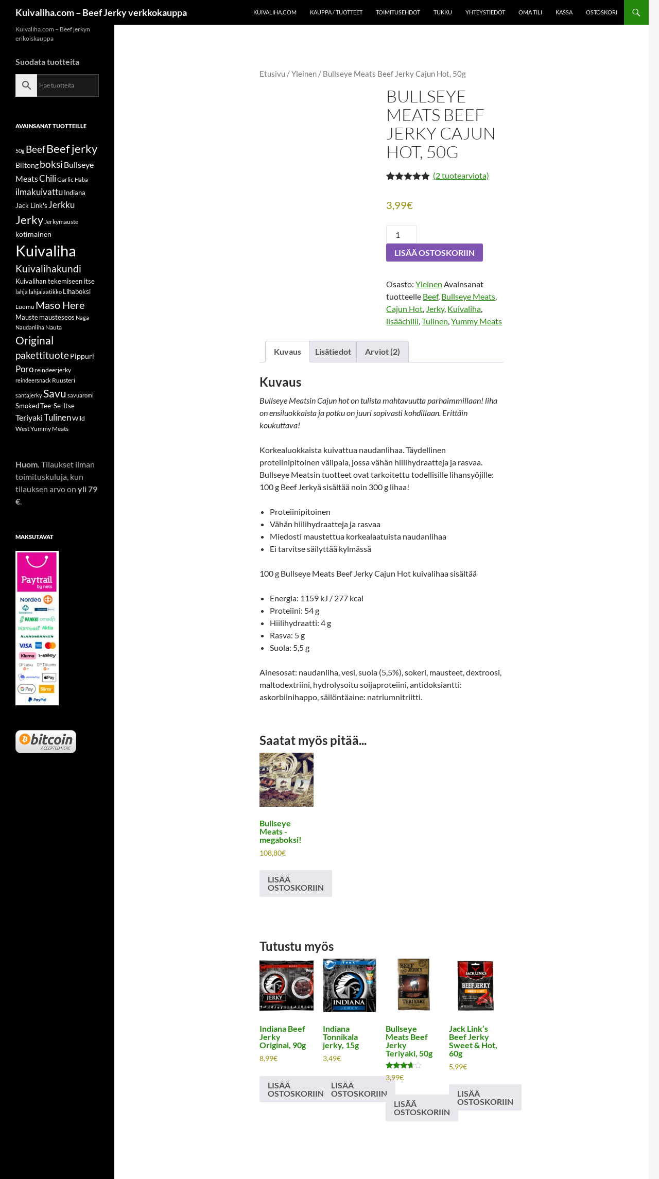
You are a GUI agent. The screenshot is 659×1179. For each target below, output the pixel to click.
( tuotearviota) (461, 175)
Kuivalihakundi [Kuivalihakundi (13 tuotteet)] (48, 268)
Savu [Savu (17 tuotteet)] (54, 393)
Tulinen (435, 321)
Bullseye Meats (468, 296)
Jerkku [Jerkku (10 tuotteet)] (61, 205)
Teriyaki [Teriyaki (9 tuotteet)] (29, 417)
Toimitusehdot (398, 12)
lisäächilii (402, 321)
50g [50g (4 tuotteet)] (20, 150)
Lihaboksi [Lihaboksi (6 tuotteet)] (77, 291)
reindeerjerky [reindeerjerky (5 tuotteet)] (52, 370)
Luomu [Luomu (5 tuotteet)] (24, 306)
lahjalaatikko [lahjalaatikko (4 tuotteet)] (45, 291)
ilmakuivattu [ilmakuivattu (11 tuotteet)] (39, 191)
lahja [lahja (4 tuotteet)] (21, 291)
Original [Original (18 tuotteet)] (34, 340)
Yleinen (304, 73)
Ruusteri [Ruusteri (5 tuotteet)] (63, 380)
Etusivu (272, 73)
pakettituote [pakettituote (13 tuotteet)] (42, 355)
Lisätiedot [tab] (333, 351)
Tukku (442, 12)
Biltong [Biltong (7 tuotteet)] (27, 165)
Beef (430, 296)
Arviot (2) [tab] (382, 351)
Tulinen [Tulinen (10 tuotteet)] (57, 417)
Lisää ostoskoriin (434, 252)
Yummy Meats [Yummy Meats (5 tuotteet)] (49, 428)
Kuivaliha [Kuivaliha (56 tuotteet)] (45, 250)
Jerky (435, 309)
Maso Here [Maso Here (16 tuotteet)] (60, 305)
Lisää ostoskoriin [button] (296, 883)
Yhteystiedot (485, 12)
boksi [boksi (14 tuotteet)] (51, 164)
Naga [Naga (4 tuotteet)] (82, 317)
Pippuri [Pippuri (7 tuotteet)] (82, 356)
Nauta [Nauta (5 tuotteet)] (53, 327)
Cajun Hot (404, 309)
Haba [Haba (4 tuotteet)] (81, 179)
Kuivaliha (464, 309)
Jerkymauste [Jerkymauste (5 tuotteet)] (61, 222)
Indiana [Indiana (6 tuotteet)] (74, 192)
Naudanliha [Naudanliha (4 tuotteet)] (29, 327)
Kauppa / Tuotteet (336, 12)
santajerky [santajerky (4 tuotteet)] (28, 395)
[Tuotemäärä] (401, 234)
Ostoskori (601, 12)
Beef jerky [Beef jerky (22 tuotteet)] (71, 148)
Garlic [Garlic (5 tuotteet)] (65, 179)
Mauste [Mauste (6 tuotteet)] (26, 317)
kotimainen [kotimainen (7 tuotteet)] (33, 234)
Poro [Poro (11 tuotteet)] (24, 368)
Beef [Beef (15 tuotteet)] (35, 149)
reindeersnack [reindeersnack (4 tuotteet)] (33, 380)
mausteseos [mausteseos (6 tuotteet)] (57, 317)
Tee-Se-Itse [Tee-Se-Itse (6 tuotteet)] (57, 406)
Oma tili (530, 12)
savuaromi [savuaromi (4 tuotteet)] (80, 395)
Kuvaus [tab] (287, 351)
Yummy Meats (476, 321)
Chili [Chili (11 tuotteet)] (47, 178)
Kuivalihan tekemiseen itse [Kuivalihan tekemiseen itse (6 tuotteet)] (55, 281)
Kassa (564, 12)
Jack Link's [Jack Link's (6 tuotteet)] (31, 205)
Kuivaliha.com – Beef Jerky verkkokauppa (101, 12)
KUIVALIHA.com (275, 12)
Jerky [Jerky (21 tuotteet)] (29, 220)
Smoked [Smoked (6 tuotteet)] (27, 406)
